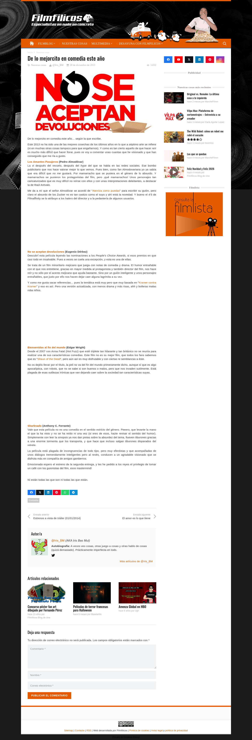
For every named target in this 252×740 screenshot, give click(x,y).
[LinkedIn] (199, 59)
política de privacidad (176, 730)
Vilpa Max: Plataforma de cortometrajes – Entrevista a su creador (203, 114)
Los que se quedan (196, 154)
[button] (54, 43)
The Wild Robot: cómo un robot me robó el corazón (205, 133)
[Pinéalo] (57, 492)
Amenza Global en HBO (132, 606)
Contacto (79, 730)
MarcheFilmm (211, 101)
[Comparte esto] (32, 492)
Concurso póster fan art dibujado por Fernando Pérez (45, 608)
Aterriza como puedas (106, 190)
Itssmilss (209, 143)
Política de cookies (139, 730)
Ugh (137, 611)
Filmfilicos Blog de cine (39, 618)
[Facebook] (168, 59)
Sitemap (68, 730)
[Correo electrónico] (92, 686)
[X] (189, 59)
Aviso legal (157, 730)
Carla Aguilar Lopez (214, 122)
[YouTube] (178, 59)
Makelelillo (96, 614)
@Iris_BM (58, 65)
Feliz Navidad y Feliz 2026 (200, 169)
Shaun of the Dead (48, 358)
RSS (88, 730)
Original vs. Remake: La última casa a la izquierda (203, 96)
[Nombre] (92, 675)
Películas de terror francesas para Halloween (90, 608)
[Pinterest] (210, 59)
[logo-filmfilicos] (63, 20)
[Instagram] (220, 59)
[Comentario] (92, 656)
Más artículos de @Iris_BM (136, 561)
